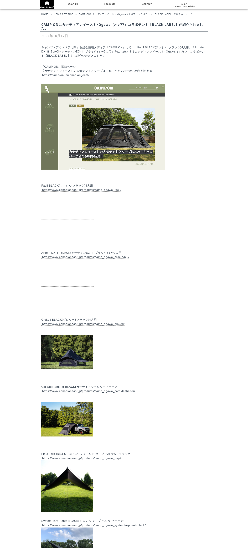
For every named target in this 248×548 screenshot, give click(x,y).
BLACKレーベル (54, 517)
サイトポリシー (107, 532)
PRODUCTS (109, 4)
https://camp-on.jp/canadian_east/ (65, 75)
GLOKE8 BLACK (52, 529)
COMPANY (107, 517)
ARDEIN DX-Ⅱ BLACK (58, 526)
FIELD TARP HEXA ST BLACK (59, 535)
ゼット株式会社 (107, 538)
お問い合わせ (106, 535)
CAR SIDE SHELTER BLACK (58, 532)
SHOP (184, 5)
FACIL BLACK (54, 523)
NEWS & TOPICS (108, 523)
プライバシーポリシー (110, 529)
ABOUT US (73, 4)
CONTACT (147, 4)
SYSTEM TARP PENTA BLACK (59, 538)
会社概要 (104, 526)
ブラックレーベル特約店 (166, 523)
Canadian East (220, 546)
